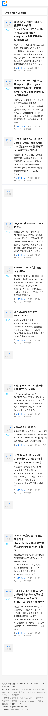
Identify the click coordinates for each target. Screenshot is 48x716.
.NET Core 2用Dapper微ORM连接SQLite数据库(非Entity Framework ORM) (28, 459)
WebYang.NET (26, 698)
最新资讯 (16, 689)
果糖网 (15, 698)
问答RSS (41, 692)
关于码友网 (12, 692)
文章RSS (22, 692)
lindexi (31, 701)
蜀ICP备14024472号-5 (21, 709)
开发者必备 (26, 689)
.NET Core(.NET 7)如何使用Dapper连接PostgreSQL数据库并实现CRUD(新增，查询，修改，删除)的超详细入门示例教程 (29, 88)
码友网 (5, 684)
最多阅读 (37, 689)
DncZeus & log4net (25, 426)
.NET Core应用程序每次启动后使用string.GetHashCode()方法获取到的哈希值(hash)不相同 (29, 543)
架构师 (14, 701)
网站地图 (15, 695)
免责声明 (6, 695)
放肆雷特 (6, 701)
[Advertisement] (29, 202)
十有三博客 (39, 698)
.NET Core (20, 68)
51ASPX (39, 701)
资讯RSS (31, 692)
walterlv (22, 701)
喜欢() (8, 30)
